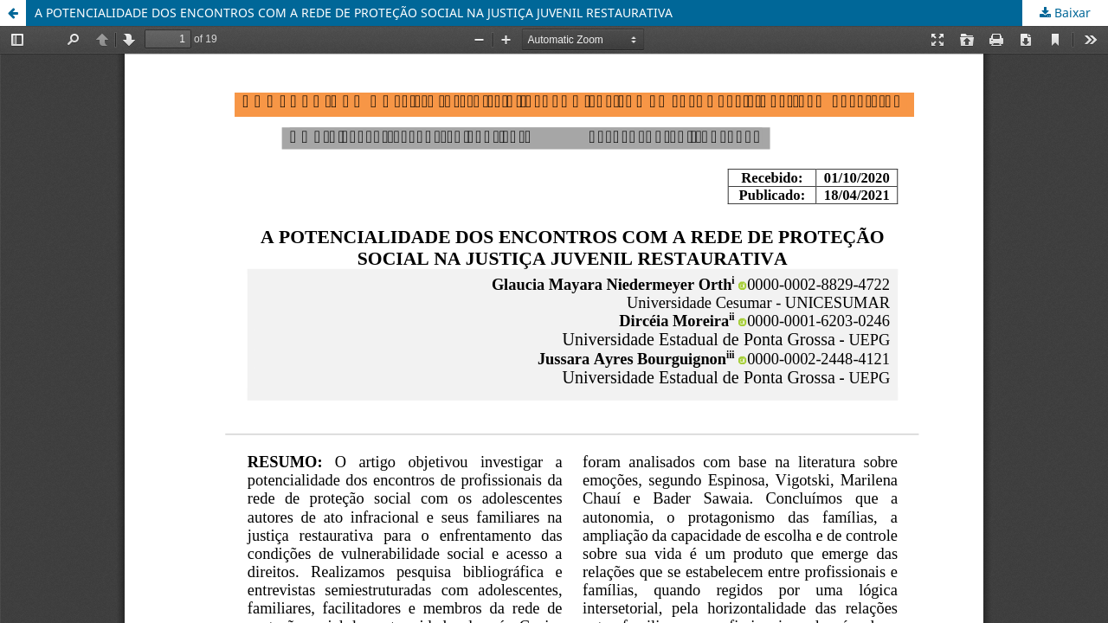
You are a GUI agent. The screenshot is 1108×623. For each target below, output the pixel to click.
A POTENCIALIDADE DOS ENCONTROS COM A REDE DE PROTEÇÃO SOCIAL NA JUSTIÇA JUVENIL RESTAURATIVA (354, 12)
